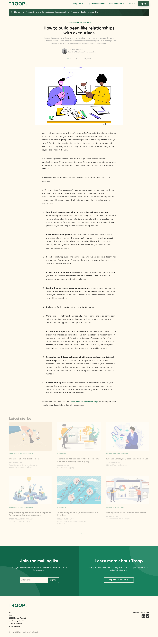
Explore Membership (96, 3)
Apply (143, 4)
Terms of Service (15, 624)
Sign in (132, 3)
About (11, 612)
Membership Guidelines (18, 621)
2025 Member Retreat (17, 618)
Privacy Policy (14, 626)
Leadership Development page (84, 402)
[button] (77, 4)
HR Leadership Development (79, 22)
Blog (10, 615)
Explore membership (89, 12)
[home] (18, 3)
